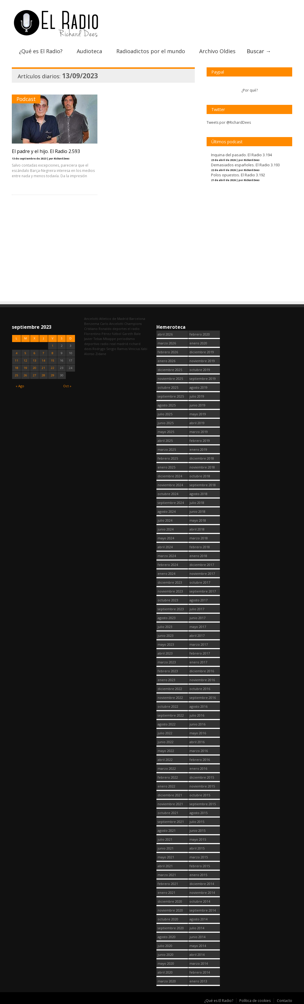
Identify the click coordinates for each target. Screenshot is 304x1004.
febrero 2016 (199, 759)
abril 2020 (165, 972)
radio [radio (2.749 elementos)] (104, 343)
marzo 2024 (167, 556)
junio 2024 (166, 529)
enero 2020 (198, 343)
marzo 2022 (167, 768)
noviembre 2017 (202, 573)
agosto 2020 (167, 937)
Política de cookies (255, 1000)
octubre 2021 (168, 813)
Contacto (284, 1000)
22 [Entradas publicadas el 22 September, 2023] (52, 368)
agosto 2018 (198, 494)
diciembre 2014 (201, 883)
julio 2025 (165, 414)
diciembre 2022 (170, 688)
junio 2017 (197, 618)
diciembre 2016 (201, 671)
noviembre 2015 (202, 786)
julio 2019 (196, 396)
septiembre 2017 (202, 591)
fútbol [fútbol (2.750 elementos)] (116, 333)
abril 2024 (165, 547)
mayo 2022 (166, 750)
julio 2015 (196, 821)
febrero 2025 (168, 458)
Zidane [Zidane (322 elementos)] (100, 354)
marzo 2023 (167, 662)
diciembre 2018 (201, 458)
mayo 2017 (197, 626)
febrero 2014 (199, 972)
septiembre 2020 (171, 928)
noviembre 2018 (202, 467)
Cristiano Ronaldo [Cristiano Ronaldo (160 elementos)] (98, 328)
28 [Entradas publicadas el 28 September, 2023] (43, 375)
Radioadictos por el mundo (150, 51)
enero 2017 (198, 662)
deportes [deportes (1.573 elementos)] (119, 328)
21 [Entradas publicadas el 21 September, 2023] (43, 368)
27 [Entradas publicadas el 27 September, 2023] (34, 375)
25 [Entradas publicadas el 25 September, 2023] (16, 375)
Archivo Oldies (217, 51)
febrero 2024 (168, 564)
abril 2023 (165, 653)
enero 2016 (198, 768)
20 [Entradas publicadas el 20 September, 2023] (34, 368)
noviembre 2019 (202, 361)
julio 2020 (165, 945)
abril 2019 (197, 423)
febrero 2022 (168, 777)
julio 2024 (165, 520)
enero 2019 (198, 449)
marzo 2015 (198, 857)
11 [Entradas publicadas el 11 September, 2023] (16, 360)
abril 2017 (197, 635)
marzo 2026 (167, 343)
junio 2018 (197, 511)
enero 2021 (166, 892)
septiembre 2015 (202, 804)
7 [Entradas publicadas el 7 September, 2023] (43, 353)
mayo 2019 (197, 414)
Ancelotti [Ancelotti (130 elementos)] (91, 318)
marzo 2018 (198, 538)
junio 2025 (166, 423)
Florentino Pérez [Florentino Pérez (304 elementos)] (97, 333)
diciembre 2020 (170, 901)
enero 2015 (198, 875)
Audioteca (89, 51)
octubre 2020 (168, 919)
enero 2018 (198, 556)
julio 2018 (196, 502)
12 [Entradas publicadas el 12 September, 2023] (25, 360)
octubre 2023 (168, 600)
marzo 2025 (167, 449)
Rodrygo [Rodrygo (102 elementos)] (98, 348)
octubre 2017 (199, 582)
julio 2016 (196, 715)
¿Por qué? (249, 90)
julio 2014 (196, 928)
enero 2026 (166, 361)
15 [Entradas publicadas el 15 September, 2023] (52, 360)
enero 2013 (198, 981)
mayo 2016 (197, 733)
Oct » (67, 386)
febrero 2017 (199, 653)
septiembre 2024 (171, 502)
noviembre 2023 (170, 591)
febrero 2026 (168, 352)
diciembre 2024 (170, 476)
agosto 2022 (167, 724)
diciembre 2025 (170, 369)
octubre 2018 (199, 476)
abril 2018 (197, 529)
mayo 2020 (166, 963)
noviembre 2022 (170, 697)
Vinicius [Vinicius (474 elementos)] (134, 348)
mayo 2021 (166, 857)
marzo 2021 (167, 875)
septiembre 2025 (171, 396)
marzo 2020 (167, 981)
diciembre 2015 (201, 777)
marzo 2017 (198, 644)
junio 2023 (166, 635)
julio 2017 (196, 609)
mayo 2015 (197, 839)
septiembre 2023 (171, 609)
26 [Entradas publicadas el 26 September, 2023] (25, 375)
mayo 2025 (166, 431)
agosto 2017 (198, 600)
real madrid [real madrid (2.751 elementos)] (118, 343)
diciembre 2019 (201, 352)
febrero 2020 (199, 334)
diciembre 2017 (201, 564)
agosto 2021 (167, 830)
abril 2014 (197, 954)
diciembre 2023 (170, 582)
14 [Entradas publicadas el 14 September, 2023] (43, 360)
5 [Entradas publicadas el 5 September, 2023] (25, 353)
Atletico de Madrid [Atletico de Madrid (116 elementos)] (113, 318)
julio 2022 (165, 733)
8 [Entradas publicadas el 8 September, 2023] (52, 353)
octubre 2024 (168, 494)
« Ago (20, 386)
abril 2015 (197, 848)
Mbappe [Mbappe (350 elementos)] (109, 338)
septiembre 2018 (202, 485)
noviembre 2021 (170, 804)
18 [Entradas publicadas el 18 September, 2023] (16, 368)
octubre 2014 (199, 901)
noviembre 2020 (170, 910)
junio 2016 (197, 724)
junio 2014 (197, 937)
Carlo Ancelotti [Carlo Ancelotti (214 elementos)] (111, 323)
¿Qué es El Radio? (41, 51)
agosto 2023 (167, 618)
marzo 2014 (198, 963)
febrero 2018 (199, 547)
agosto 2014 (198, 919)
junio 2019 (197, 405)
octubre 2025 (168, 387)
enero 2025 (166, 467)
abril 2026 (165, 334)
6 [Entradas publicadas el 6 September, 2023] (34, 353)
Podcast (26, 98)
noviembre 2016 (202, 680)
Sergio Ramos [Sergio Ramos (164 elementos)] (117, 348)
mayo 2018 (197, 520)
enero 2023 (166, 680)
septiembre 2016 (202, 697)
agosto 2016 (198, 706)
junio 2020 (166, 954)
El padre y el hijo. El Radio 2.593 (46, 151)
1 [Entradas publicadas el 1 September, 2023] (52, 346)
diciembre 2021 (170, 795)
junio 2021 (166, 848)
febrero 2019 (199, 440)
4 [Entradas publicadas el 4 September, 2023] (16, 353)
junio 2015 (197, 830)
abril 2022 (165, 759)
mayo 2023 (166, 644)
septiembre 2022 (171, 715)
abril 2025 (165, 440)
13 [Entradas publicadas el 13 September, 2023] (34, 360)
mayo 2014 (197, 945)
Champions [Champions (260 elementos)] (133, 323)
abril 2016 (197, 742)
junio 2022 (166, 742)
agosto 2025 (167, 405)
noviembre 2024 (170, 485)
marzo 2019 (198, 431)
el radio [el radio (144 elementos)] (134, 328)
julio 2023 (165, 626)
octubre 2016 (199, 688)
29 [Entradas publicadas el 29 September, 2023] (52, 375)
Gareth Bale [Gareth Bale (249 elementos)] (131, 333)
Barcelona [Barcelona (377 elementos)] (137, 318)
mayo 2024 (166, 538)
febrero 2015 (199, 866)
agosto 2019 (198, 387)
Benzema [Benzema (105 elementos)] (91, 323)
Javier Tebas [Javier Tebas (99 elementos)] (93, 338)
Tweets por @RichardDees (229, 122)
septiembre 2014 (202, 910)
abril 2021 (165, 866)
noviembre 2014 (202, 892)
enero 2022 (166, 786)
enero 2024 (166, 573)
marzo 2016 (198, 750)
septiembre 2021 (171, 821)
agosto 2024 (167, 511)
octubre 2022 (168, 706)
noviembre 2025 (170, 378)
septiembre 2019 (202, 378)
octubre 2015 (199, 795)
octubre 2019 (199, 369)
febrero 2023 (168, 671)
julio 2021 (165, 839)
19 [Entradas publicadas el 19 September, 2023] (25, 368)
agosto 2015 (198, 813)
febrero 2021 (168, 883)
